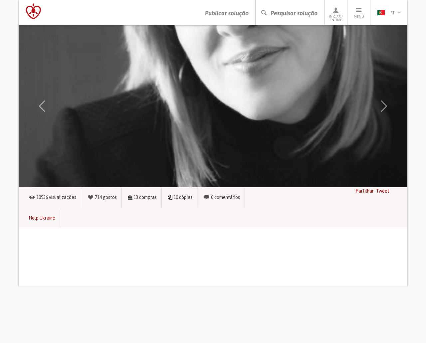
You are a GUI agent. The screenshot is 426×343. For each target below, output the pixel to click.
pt (389, 13)
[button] (42, 106)
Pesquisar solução (289, 13)
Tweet (382, 191)
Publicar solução (227, 13)
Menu (358, 12)
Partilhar (364, 191)
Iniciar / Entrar (335, 14)
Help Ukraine (42, 218)
